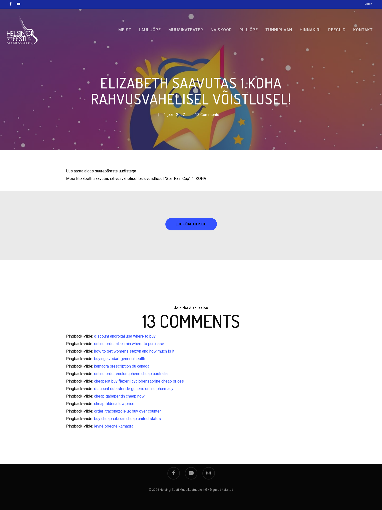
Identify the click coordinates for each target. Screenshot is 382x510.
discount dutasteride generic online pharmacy (133, 388)
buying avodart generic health (119, 358)
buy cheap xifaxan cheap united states (127, 418)
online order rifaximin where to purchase (129, 343)
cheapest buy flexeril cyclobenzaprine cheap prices (139, 381)
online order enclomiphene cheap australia (131, 373)
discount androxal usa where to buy (125, 336)
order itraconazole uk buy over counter (127, 411)
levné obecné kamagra (113, 426)
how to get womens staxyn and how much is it (134, 351)
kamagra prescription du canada (121, 366)
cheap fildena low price (114, 403)
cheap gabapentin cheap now (119, 396)
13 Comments (207, 114)
